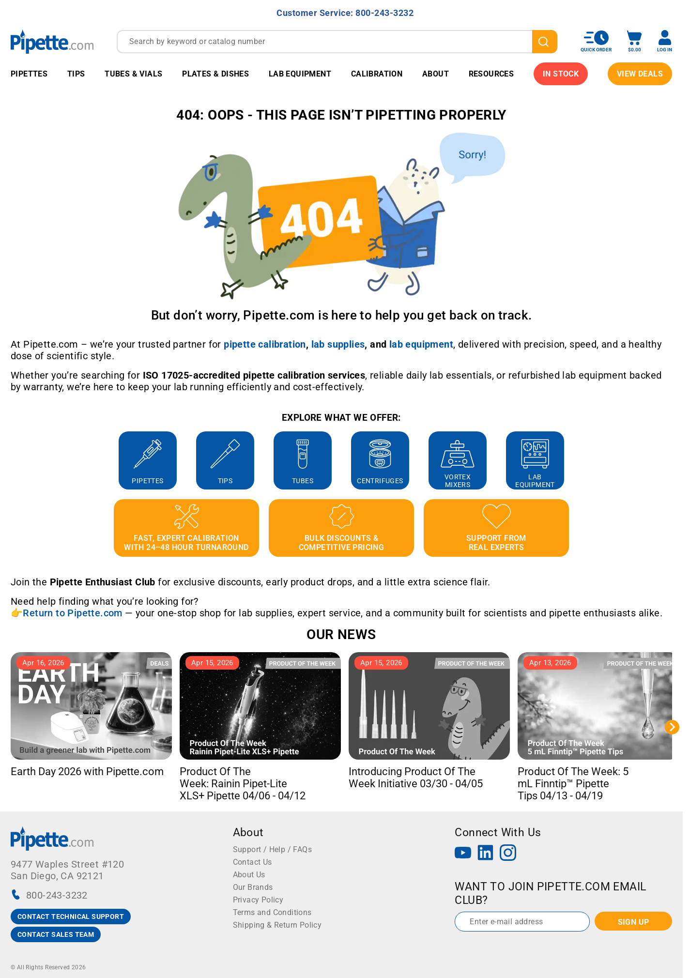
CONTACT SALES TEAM (55, 934)
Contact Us (252, 862)
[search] (544, 41)
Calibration (376, 73)
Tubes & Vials (133, 73)
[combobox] (337, 41)
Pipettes (29, 73)
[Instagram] (508, 853)
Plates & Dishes (215, 73)
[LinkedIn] (485, 853)
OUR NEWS (341, 634)
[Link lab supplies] (338, 344)
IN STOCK (561, 73)
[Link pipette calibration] (265, 344)
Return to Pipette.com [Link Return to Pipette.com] (72, 613)
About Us (249, 874)
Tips (76, 73)
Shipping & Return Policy (277, 925)
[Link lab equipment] (421, 344)
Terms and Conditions (272, 912)
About (435, 73)
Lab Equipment (300, 73)
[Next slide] (672, 727)
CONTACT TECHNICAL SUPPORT (70, 916)
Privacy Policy (258, 899)
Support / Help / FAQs (272, 849)
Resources (491, 73)
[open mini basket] (634, 41)
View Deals (640, 73)
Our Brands (253, 887)
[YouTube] (463, 853)
